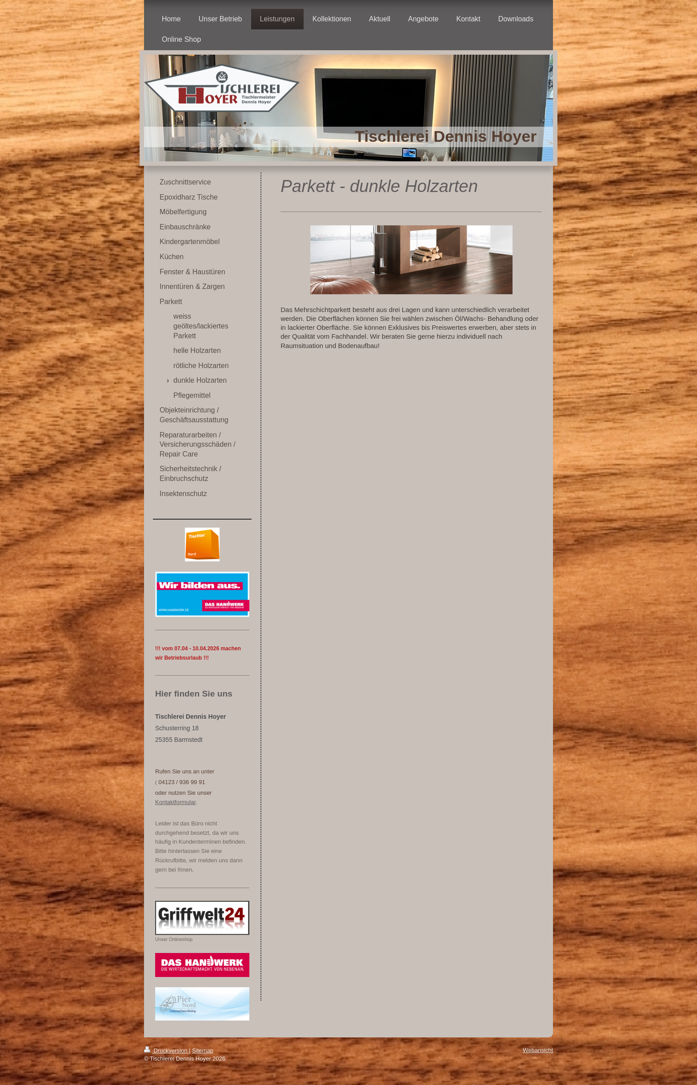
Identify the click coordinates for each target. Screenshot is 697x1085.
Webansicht (538, 1050)
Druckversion (166, 1050)
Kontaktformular (175, 802)
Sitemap (202, 1050)
